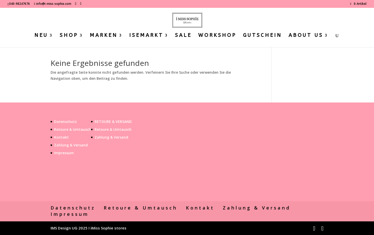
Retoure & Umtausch (72, 129)
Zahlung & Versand (71, 145)
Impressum (64, 152)
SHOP (69, 36)
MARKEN (104, 36)
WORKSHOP (217, 36)
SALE (183, 36)
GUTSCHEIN (262, 36)
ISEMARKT (146, 36)
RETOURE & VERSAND (113, 121)
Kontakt (61, 137)
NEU (41, 36)
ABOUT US (306, 36)
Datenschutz (65, 121)
